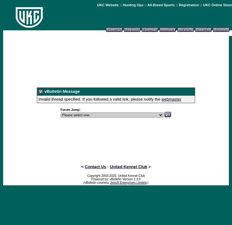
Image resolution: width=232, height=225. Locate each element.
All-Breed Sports (161, 5)
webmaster (171, 99)
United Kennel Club (128, 166)
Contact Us (95, 166)
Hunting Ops (133, 5)
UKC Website (108, 5)
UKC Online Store (217, 5)
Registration (189, 5)
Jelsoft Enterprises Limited (128, 182)
